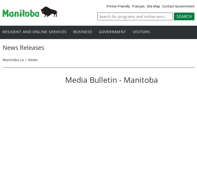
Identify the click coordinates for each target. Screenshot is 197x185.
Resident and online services (35, 32)
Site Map (153, 6)
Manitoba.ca (13, 59)
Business (82, 32)
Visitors (141, 32)
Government (112, 32)
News (33, 59)
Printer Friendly (118, 6)
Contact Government (178, 6)
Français (138, 6)
